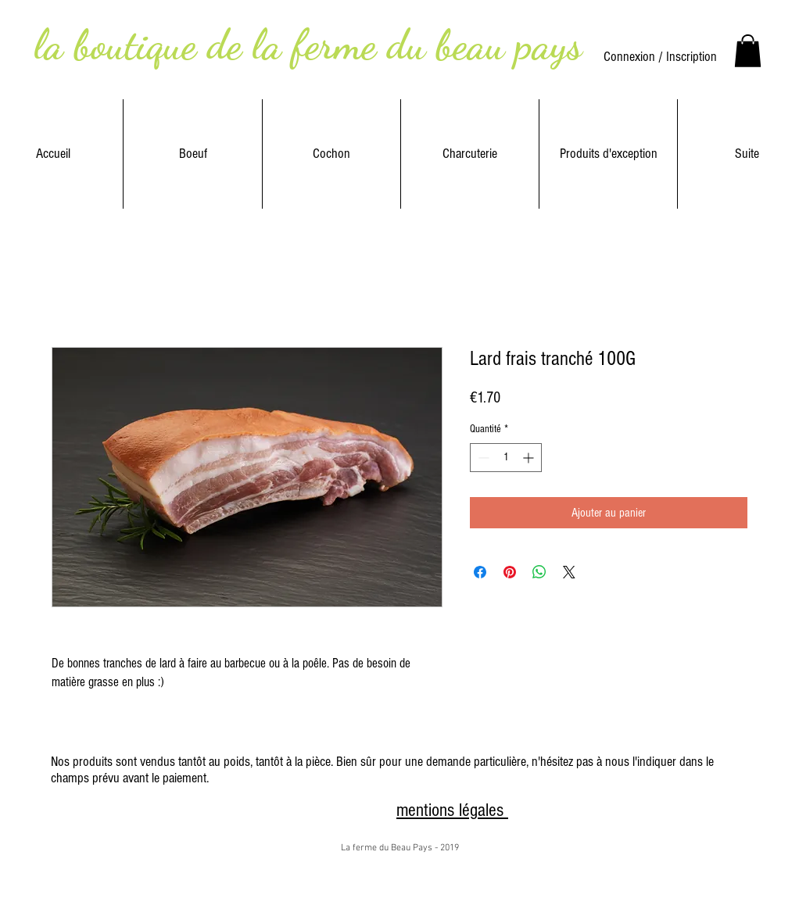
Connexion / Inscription (660, 56)
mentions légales (452, 810)
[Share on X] (569, 572)
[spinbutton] (506, 457)
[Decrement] (482, 457)
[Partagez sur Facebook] (480, 572)
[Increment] (529, 457)
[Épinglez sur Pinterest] (509, 572)
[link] (747, 50)
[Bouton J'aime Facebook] (343, 811)
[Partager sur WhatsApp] (539, 572)
